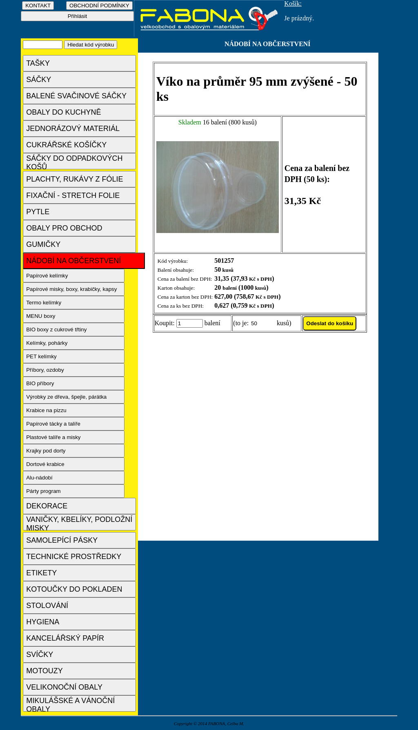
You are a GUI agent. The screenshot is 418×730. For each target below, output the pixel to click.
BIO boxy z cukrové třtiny (56, 329)
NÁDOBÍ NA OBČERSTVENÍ (73, 261)
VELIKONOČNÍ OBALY (64, 687)
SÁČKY (38, 79)
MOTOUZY (44, 671)
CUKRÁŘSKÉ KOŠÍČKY (66, 145)
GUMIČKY (43, 244)
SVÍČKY (39, 654)
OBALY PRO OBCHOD (64, 228)
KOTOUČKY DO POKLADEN (74, 589)
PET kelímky (41, 356)
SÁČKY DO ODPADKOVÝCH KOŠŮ (74, 161)
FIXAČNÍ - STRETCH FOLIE (73, 195)
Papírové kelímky (47, 276)
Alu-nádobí (39, 478)
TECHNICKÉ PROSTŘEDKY (73, 556)
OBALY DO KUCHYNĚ (63, 112)
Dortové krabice (45, 464)
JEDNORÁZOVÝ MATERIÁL (73, 128)
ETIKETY (41, 573)
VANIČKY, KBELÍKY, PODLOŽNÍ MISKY (79, 522)
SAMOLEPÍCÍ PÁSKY (62, 540)
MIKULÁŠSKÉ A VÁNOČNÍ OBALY (70, 704)
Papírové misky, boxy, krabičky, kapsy (71, 289)
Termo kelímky (43, 303)
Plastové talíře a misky (53, 437)
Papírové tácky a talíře (53, 424)
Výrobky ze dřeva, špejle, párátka (66, 397)
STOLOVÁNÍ (47, 605)
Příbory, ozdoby (45, 370)
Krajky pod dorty (45, 451)
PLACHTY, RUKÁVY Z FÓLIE (74, 179)
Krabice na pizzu (46, 410)
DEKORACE (46, 506)
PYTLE (37, 212)
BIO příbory (40, 383)
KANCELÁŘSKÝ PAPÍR (65, 638)
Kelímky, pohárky (46, 343)
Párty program (43, 491)
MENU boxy (40, 316)
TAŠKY (38, 63)
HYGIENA (42, 622)
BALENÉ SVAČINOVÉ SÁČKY (76, 96)
